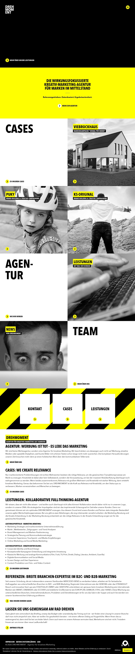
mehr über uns (16, 462)
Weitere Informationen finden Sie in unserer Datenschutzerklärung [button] (54, 651)
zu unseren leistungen (19, 568)
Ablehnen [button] (118, 650)
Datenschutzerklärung (26, 642)
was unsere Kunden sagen (20, 601)
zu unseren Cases (17, 492)
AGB (38, 642)
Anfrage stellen (16, 628)
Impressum (10, 642)
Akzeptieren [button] (127, 650)
